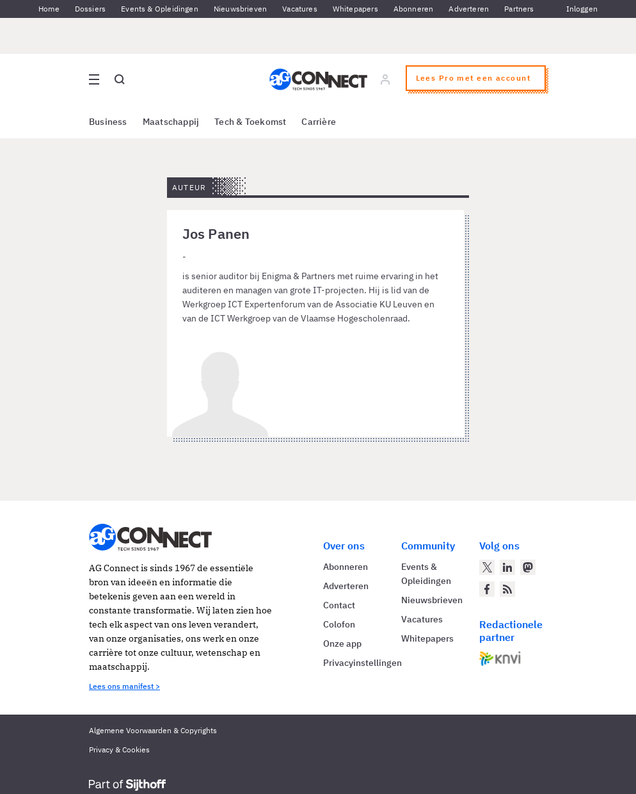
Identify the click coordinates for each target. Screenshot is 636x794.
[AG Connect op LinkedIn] (507, 567)
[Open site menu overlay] (94, 79)
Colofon (339, 624)
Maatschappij (171, 121)
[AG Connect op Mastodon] (528, 567)
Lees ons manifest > (124, 686)
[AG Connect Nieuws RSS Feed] (507, 589)
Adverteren (469, 8)
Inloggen (582, 8)
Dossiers (90, 8)
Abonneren (414, 8)
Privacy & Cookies (119, 749)
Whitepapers (355, 8)
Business (108, 121)
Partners (519, 8)
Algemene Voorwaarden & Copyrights (153, 730)
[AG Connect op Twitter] (487, 567)
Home (49, 8)
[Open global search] (120, 79)
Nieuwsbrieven (240, 8)
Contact (339, 605)
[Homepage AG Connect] (318, 79)
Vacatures (299, 8)
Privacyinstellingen (362, 662)
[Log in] (385, 79)
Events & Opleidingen (159, 8)
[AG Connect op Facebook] (487, 589)
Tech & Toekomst (250, 121)
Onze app (342, 643)
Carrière (318, 121)
